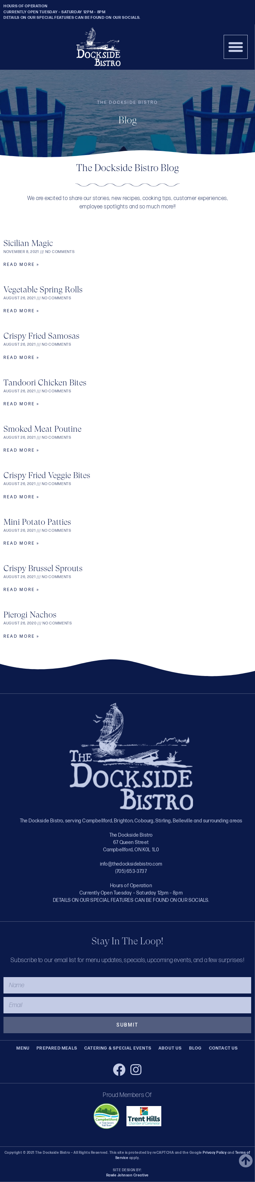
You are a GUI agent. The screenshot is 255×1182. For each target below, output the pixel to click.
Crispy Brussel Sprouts (43, 568)
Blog (195, 1048)
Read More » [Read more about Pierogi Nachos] (21, 636)
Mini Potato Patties (37, 522)
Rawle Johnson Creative (127, 1175)
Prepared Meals (57, 1048)
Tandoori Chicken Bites (44, 382)
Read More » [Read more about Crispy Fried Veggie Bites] (21, 497)
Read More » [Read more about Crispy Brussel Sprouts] (21, 589)
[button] (236, 47)
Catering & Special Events (118, 1048)
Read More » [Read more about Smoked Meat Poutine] (21, 450)
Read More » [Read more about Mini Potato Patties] (21, 543)
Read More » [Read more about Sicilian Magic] (21, 264)
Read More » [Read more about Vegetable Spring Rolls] (21, 311)
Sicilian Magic (28, 243)
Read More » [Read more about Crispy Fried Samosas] (21, 357)
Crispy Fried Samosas (41, 336)
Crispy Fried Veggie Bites (46, 475)
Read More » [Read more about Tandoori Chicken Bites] (21, 404)
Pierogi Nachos (29, 615)
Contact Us (223, 1048)
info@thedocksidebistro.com (131, 864)
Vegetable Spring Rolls (43, 289)
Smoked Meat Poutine (42, 429)
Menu (23, 1048)
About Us (170, 1048)
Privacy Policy (214, 1153)
